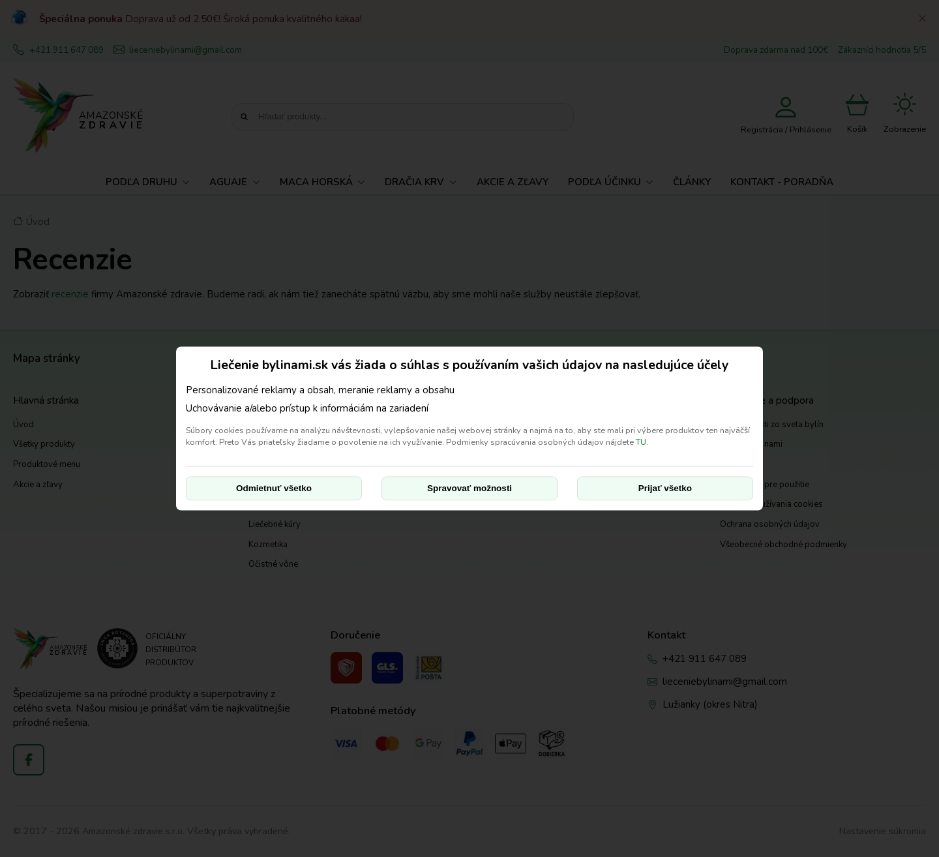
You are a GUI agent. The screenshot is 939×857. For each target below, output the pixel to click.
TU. (642, 442)
